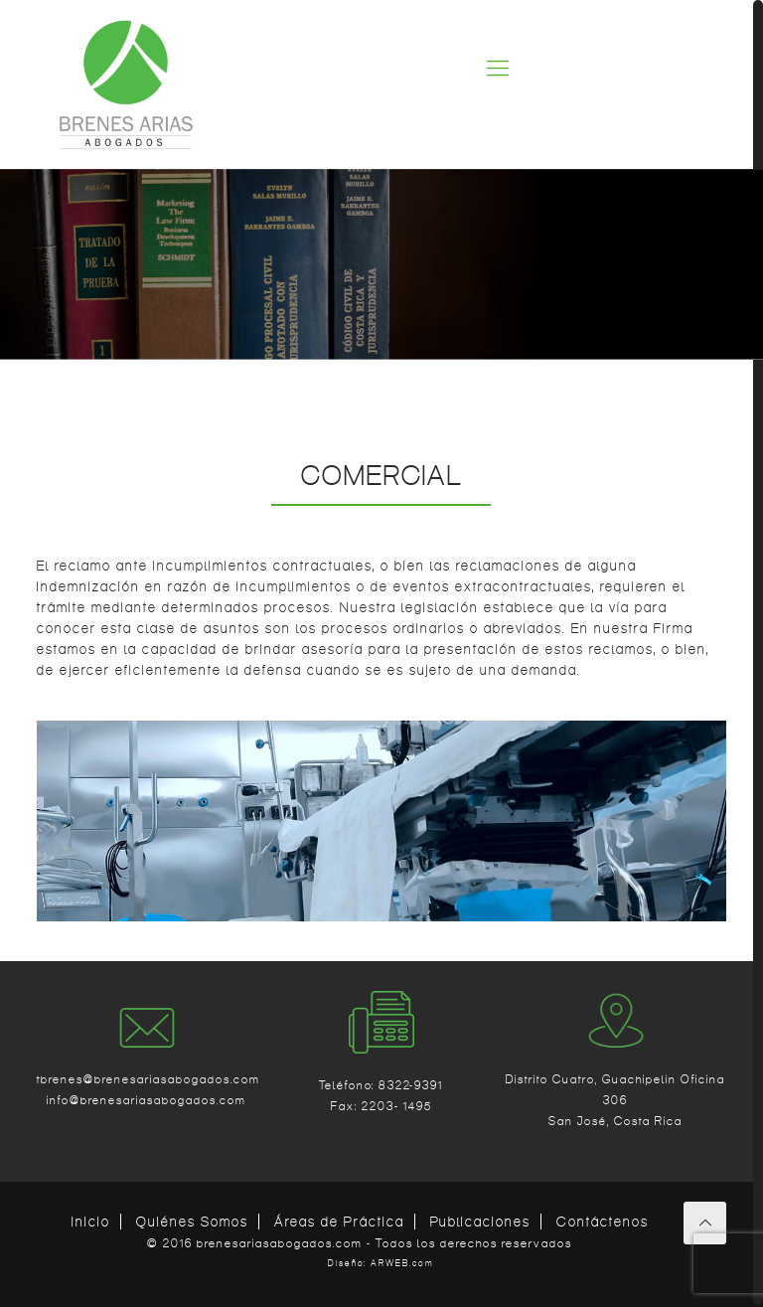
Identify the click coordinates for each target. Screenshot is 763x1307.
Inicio (91, 1221)
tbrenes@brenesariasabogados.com (147, 1078)
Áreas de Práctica (339, 1221)
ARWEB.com (402, 1263)
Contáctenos (602, 1221)
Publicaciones (480, 1221)
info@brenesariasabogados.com (146, 1099)
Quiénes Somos (192, 1221)
